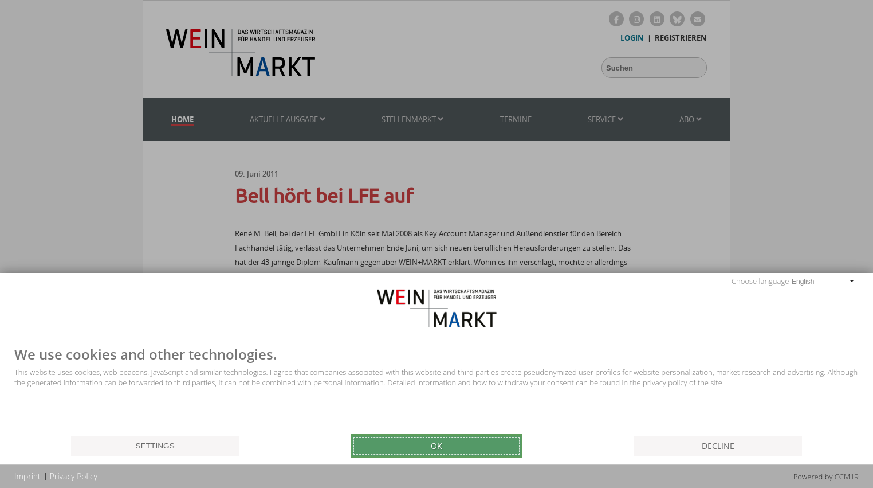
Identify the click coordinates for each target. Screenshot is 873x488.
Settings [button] (155, 446)
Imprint (27, 476)
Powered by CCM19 (826, 476)
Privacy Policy (73, 476)
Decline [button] (718, 445)
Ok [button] (436, 445)
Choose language (760, 281)
